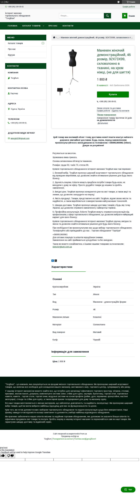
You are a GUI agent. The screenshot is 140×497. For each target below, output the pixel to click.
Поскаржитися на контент (63, 439)
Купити (113, 94)
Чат (128, 489)
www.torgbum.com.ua (62, 247)
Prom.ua (83, 434)
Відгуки (11, 55)
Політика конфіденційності (85, 439)
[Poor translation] (10, 455)
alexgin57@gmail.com (20, 138)
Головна (12, 26)
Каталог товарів (31, 26)
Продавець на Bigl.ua (70, 436)
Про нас (52, 26)
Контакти (68, 26)
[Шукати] (107, 15)
